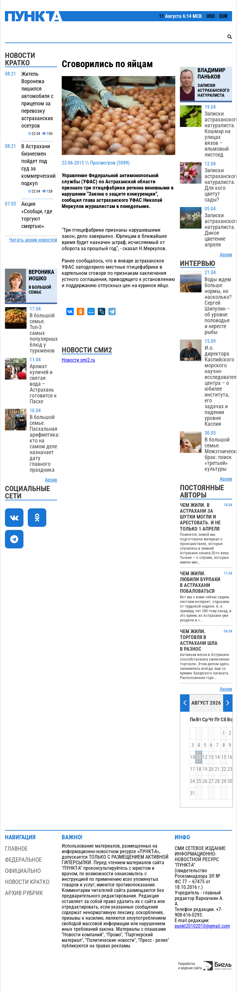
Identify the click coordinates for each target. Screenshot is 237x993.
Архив (51, 480)
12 (204, 757)
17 (192, 769)
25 (198, 781)
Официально (23, 870)
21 (217, 769)
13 (211, 757)
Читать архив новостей (33, 240)
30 (229, 781)
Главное (16, 848)
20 (211, 769)
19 (204, 769)
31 (192, 793)
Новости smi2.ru (78, 360)
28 (217, 781)
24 (192, 781)
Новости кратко (27, 881)
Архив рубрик (24, 893)
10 (192, 757)
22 (223, 769)
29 (223, 781)
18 (198, 769)
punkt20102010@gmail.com (202, 926)
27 (211, 781)
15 (223, 757)
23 (229, 769)
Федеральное (23, 859)
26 (204, 781)
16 (229, 757)
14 (217, 757)
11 (198, 757)
